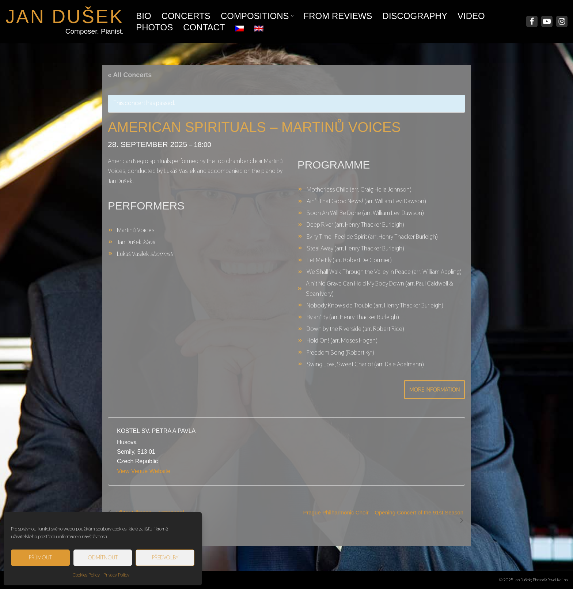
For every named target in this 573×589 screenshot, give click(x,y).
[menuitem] (239, 27)
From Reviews (338, 16)
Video (471, 16)
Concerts (186, 16)
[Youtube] (547, 21)
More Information (434, 389)
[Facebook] (532, 21)
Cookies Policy (86, 574)
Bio (143, 16)
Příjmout (40, 557)
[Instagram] (562, 21)
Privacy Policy (116, 574)
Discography (415, 16)
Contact (204, 27)
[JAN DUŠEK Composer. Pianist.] (64, 22)
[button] (292, 16)
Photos (154, 27)
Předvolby (165, 557)
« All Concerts (130, 75)
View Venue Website (143, 471)
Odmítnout (103, 557)
